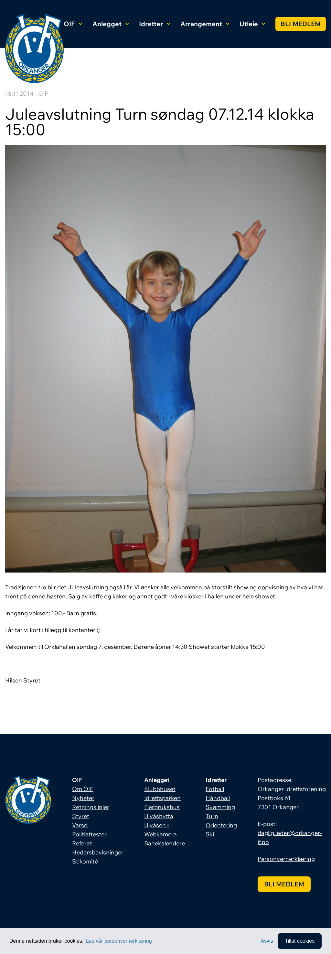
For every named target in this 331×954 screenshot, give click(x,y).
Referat (82, 843)
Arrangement (204, 24)
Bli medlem (301, 24)
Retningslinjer (90, 807)
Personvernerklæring (286, 859)
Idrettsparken (162, 798)
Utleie (252, 24)
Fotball (215, 789)
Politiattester (89, 834)
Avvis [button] (267, 941)
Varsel (80, 825)
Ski (210, 834)
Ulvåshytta (158, 816)
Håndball (218, 798)
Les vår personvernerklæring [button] (119, 941)
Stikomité (85, 861)
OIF (73, 24)
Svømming (220, 807)
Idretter (154, 24)
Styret (80, 816)
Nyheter (83, 798)
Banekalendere (164, 843)
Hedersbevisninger (97, 852)
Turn (212, 816)
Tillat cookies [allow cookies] (300, 941)
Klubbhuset (160, 789)
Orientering (221, 825)
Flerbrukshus (162, 807)
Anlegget (110, 24)
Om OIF (82, 789)
